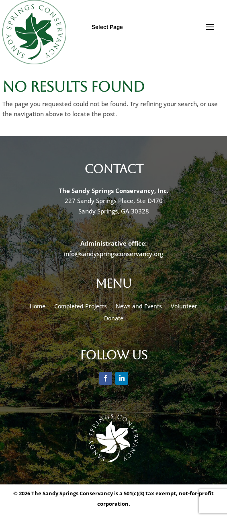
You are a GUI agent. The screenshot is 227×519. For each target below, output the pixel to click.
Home (37, 307)
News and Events (139, 307)
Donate (113, 319)
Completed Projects (80, 307)
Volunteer (184, 307)
